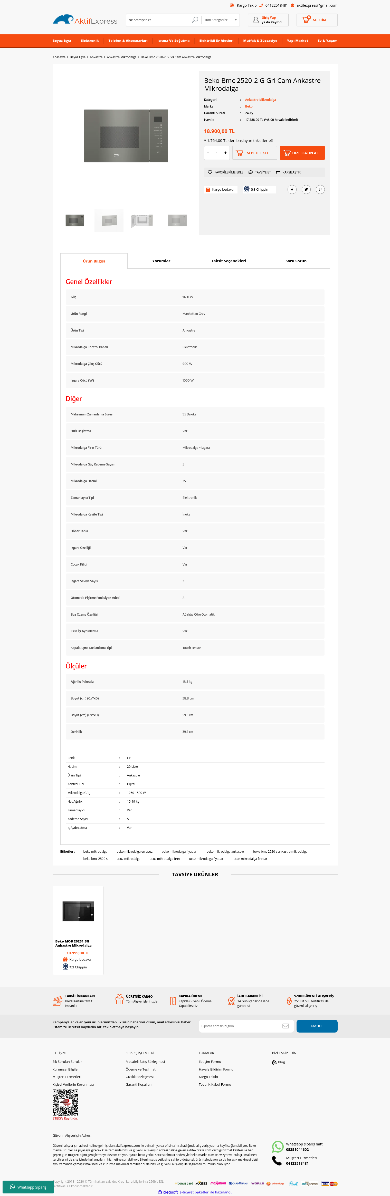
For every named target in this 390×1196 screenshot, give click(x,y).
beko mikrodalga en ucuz (135, 851)
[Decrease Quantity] (208, 153)
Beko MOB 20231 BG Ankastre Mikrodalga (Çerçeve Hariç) (73, 943)
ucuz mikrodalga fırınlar (250, 859)
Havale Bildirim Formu (216, 1069)
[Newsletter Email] (246, 1026)
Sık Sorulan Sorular (67, 1061)
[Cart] (317, 20)
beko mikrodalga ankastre (225, 851)
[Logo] (85, 19)
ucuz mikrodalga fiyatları (206, 859)
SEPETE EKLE (258, 152)
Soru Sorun (296, 260)
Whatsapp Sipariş (28, 1187)
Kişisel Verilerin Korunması (73, 1084)
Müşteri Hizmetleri (67, 1076)
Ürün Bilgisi (94, 261)
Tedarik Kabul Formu (215, 1084)
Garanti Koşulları (138, 1084)
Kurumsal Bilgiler (66, 1069)
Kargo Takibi (208, 1076)
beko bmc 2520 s (95, 859)
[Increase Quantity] (226, 153)
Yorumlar (161, 260)
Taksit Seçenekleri (228, 260)
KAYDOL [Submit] (317, 1026)
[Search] (164, 20)
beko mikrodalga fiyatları (179, 851)
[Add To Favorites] (227, 172)
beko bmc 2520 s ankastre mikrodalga (280, 851)
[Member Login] (268, 20)
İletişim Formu (210, 1061)
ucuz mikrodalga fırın (165, 859)
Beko (249, 106)
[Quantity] (217, 153)
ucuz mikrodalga (128, 859)
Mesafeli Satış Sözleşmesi (145, 1061)
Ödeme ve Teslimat (140, 1069)
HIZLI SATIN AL (305, 152)
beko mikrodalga (95, 851)
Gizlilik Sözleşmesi (140, 1076)
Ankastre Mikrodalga (260, 100)
